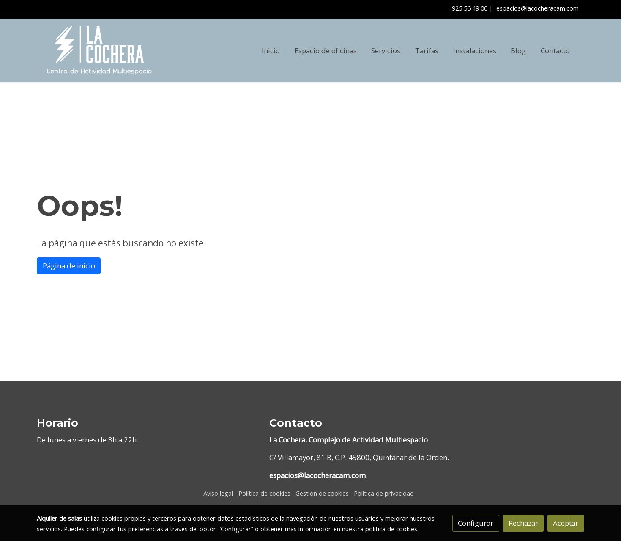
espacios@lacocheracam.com (537, 8)
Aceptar (565, 523)
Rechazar (523, 523)
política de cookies (391, 528)
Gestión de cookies (322, 493)
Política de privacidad (384, 493)
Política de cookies (264, 493)
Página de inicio (69, 265)
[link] (99, 50)
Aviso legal (218, 493)
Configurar (475, 523)
